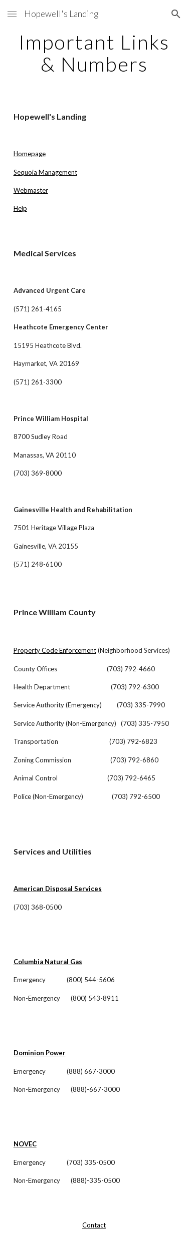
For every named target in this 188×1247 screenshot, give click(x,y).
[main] (94, 53)
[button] (12, 14)
